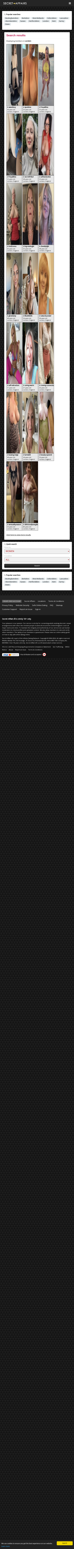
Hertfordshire (34, 21)
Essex (7, 24)
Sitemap (59, 605)
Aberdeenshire (11, 21)
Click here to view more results (18, 535)
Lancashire (64, 18)
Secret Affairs (29, 601)
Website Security (22, 605)
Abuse (11, 650)
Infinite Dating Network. (31, 638)
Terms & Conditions (56, 601)
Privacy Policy (7, 605)
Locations (42, 601)
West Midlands (38, 18)
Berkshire (25, 18)
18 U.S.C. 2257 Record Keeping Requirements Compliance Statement (26, 647)
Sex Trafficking (58, 647)
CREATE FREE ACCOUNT (12, 601)
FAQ (51, 605)
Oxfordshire (51, 18)
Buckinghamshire (11, 18)
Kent (54, 21)
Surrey (61, 21)
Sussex (22, 21)
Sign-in (38, 609)
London (46, 21)
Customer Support (9, 609)
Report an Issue (26, 609)
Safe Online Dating (39, 605)
